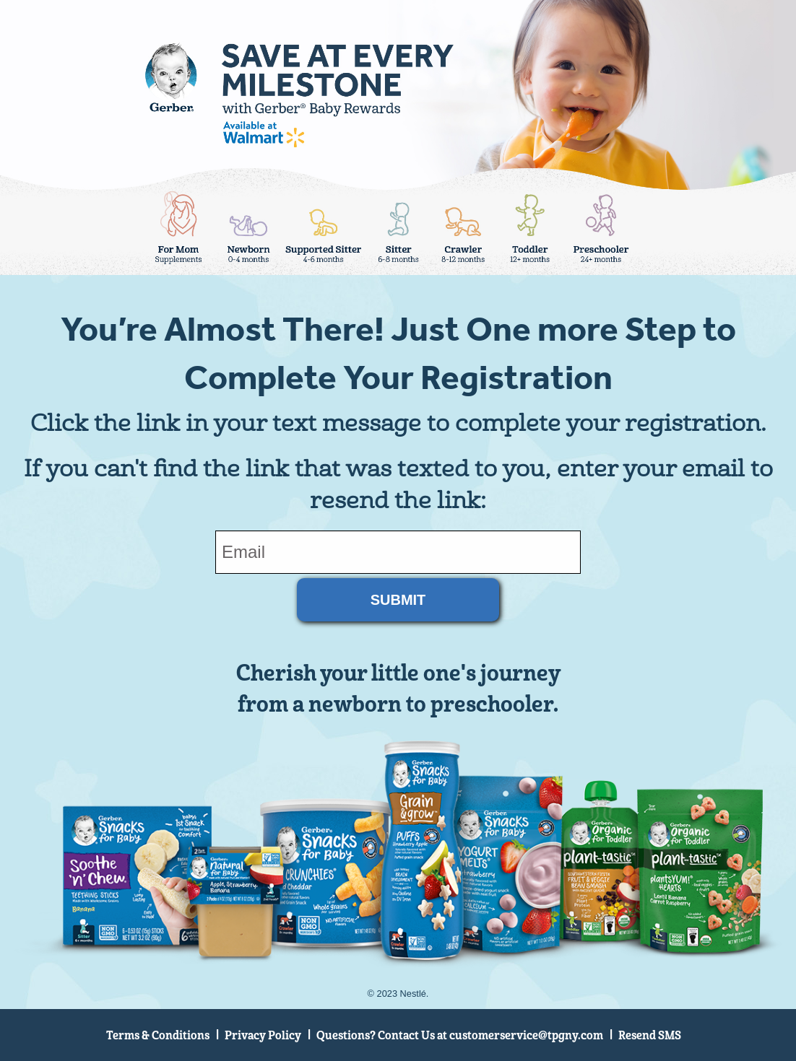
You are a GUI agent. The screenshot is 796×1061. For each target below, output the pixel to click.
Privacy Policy (263, 1035)
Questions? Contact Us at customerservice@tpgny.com (459, 1035)
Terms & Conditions (157, 1035)
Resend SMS (649, 1035)
